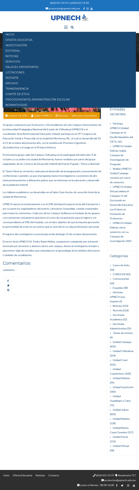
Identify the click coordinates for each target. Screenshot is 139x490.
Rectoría (63, 115)
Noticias (117, 305)
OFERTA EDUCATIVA (18, 40)
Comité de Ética (17, 94)
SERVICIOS (12, 61)
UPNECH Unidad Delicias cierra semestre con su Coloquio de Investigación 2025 (121, 231)
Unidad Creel (120, 360)
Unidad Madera (121, 418)
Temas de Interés (123, 332)
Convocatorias (121, 278)
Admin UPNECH (43, 115)
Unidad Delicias (121, 378)
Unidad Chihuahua (123, 351)
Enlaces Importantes (22, 67)
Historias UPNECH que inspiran (117, 297)
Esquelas (118, 287)
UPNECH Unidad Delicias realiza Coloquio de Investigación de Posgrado (121, 155)
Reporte (12, 77)
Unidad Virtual (121, 445)
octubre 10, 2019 (18, 115)
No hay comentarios (85, 115)
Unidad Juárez (121, 409)
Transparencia (17, 88)
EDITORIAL (12, 50)
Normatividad (16, 105)
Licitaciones (14, 72)
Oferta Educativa (22, 475)
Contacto (53, 475)
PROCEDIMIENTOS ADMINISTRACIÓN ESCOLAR (37, 99)
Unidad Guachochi (123, 387)
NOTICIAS (11, 56)
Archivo (11, 83)
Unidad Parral (120, 436)
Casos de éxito (121, 265)
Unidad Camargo (122, 341)
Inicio (6, 475)
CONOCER (119, 274)
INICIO (9, 34)
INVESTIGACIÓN (16, 45)
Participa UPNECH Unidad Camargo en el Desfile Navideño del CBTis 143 (121, 132)
